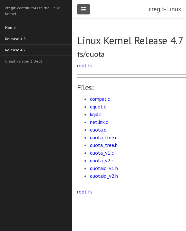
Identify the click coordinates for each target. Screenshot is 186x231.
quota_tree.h (104, 145)
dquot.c (98, 106)
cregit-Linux (165, 9)
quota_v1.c (102, 153)
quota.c (98, 129)
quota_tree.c (103, 137)
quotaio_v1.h (104, 168)
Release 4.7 (15, 49)
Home (10, 27)
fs (90, 65)
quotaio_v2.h (104, 176)
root (82, 65)
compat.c (100, 99)
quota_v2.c (102, 160)
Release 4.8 (15, 38)
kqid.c (96, 114)
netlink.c (99, 122)
